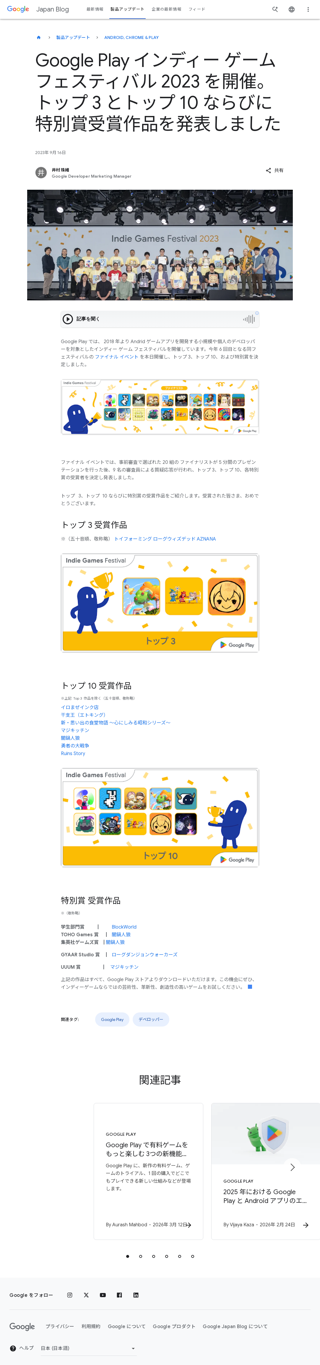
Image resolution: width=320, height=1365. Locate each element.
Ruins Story (73, 754)
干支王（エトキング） (84, 715)
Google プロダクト (174, 1321)
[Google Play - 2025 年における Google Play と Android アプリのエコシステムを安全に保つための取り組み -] (237, 1169)
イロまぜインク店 (80, 708)
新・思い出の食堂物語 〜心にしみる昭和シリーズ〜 (115, 723)
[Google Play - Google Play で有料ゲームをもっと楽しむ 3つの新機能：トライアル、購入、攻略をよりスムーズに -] (83, 1169)
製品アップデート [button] (127, 9)
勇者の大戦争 (75, 746)
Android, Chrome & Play (131, 37)
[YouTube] (103, 1290)
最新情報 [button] (95, 9)
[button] (274, 170)
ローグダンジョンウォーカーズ (145, 955)
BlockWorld (124, 927)
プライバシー (60, 1321)
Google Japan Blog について (235, 1321)
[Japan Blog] (39, 37)
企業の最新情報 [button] (166, 9)
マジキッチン (75, 731)
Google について (127, 1321)
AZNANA (206, 539)
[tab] (127, 1250)
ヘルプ (21, 1342)
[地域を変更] (89, 1343)
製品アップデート (73, 37)
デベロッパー (151, 1019)
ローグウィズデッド (174, 539)
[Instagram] (70, 1290)
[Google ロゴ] (22, 1321)
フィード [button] (197, 9)
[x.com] (86, 1290)
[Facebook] (119, 1290)
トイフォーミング (133, 539)
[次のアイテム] (292, 1165)
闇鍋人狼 (70, 738)
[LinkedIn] (136, 1290)
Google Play (112, 1019)
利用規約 (91, 1321)
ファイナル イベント (117, 357)
